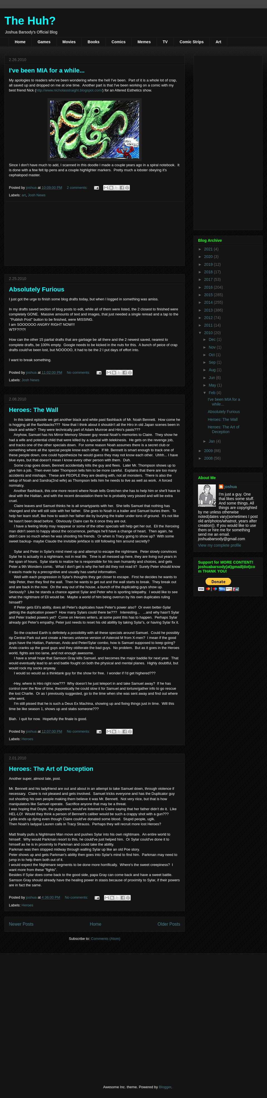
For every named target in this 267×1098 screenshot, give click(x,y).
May (213, 385)
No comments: (79, 372)
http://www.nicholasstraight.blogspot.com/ (69, 90)
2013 (209, 310)
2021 (209, 249)
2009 (209, 450)
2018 (209, 272)
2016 (209, 287)
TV (165, 42)
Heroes (27, 739)
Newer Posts (21, 924)
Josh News (37, 195)
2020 (209, 256)
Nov (213, 347)
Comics (119, 42)
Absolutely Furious (36, 289)
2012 (209, 317)
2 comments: (77, 187)
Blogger (165, 1087)
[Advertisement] (94, 233)
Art (218, 42)
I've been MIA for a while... (47, 70)
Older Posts (169, 924)
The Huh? (30, 21)
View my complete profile (219, 545)
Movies (69, 42)
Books (94, 42)
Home (20, 42)
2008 (209, 458)
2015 (209, 295)
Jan (212, 441)
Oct (212, 355)
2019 (209, 264)
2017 (209, 279)
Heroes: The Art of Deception (51, 768)
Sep (213, 362)
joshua (230, 486)
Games (44, 42)
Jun (212, 377)
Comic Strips (192, 42)
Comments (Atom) (105, 939)
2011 (209, 325)
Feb (212, 392)
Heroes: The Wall (33, 409)
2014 (209, 302)
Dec (213, 339)
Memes (143, 42)
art (24, 195)
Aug (213, 370)
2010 (209, 332)
